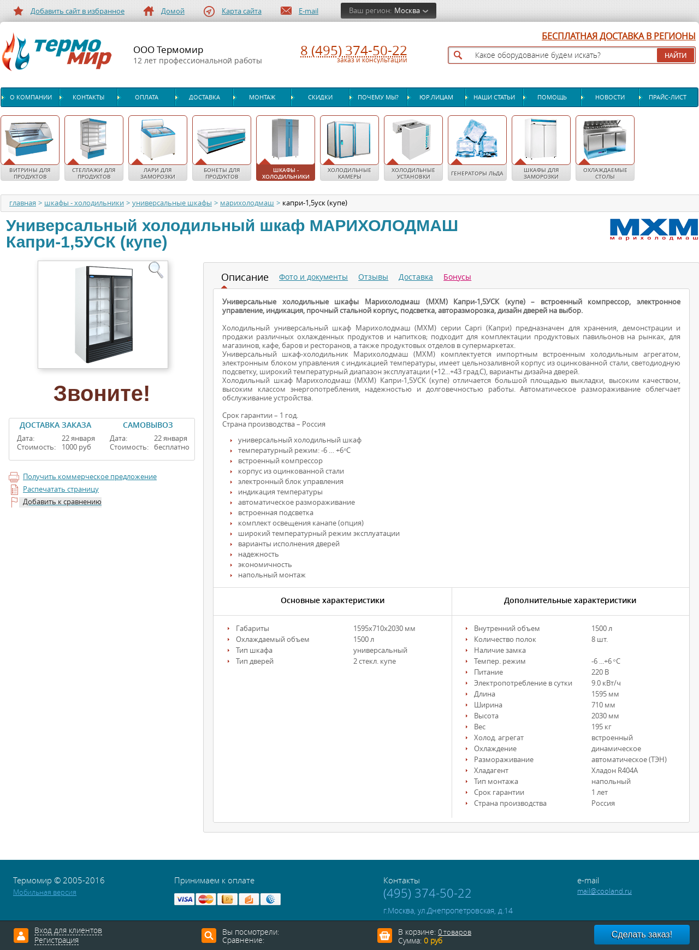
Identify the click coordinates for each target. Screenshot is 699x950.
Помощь (552, 97)
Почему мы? (378, 97)
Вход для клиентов (68, 931)
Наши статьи (494, 97)
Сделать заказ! (642, 934)
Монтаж (262, 97)
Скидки (320, 97)
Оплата (146, 97)
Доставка (204, 97)
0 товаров (454, 932)
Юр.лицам (436, 97)
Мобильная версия (44, 892)
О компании (31, 97)
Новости (610, 97)
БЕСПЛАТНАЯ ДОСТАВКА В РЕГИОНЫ (619, 37)
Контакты (88, 97)
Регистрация (56, 940)
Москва (407, 10)
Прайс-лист (667, 97)
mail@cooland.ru (604, 891)
